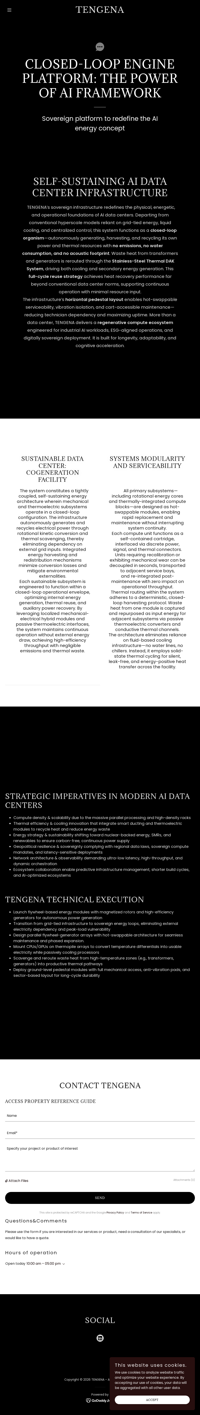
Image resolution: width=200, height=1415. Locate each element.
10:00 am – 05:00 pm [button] (44, 1263)
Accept (152, 1399)
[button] (19, 10)
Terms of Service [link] (141, 1212)
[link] (100, 11)
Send (100, 1198)
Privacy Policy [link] (115, 1212)
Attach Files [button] (18, 1180)
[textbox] (100, 1115)
